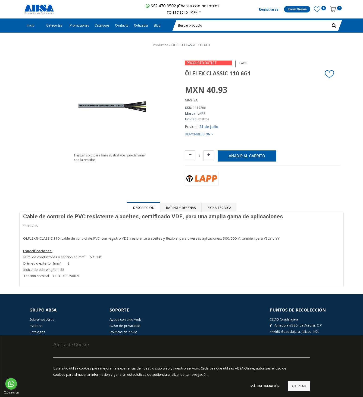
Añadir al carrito (247, 156)
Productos (160, 45)
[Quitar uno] (190, 155)
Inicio (30, 25)
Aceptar (298, 386)
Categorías (54, 25)
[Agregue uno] (208, 155)
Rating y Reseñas (181, 207)
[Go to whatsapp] (11, 384)
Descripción (143, 207)
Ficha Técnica (219, 207)
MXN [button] (194, 12)
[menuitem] (79, 25)
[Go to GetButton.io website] (11, 392)
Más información (264, 386)
